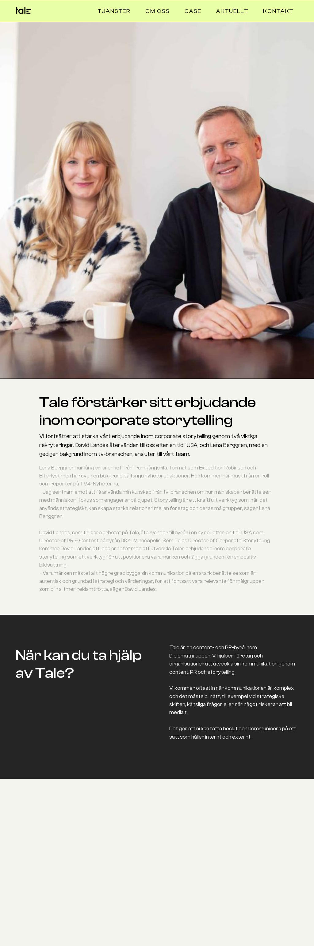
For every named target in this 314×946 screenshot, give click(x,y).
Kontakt (278, 11)
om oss (157, 11)
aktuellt (232, 11)
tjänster (114, 11)
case (193, 11)
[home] (23, 9)
